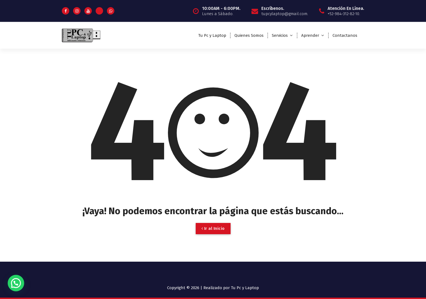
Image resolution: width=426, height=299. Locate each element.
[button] (16, 283)
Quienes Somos (249, 35)
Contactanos (345, 35)
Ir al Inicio (213, 228)
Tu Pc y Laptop (212, 35)
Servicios (280, 35)
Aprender (310, 35)
